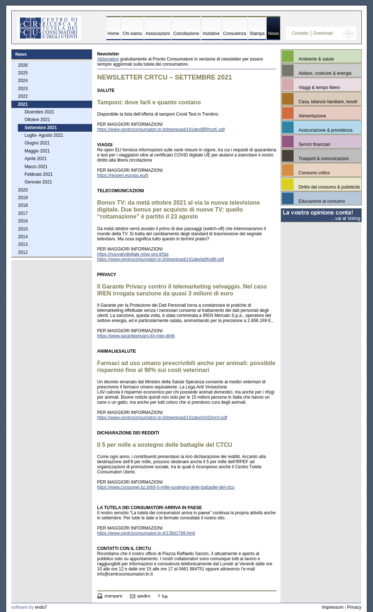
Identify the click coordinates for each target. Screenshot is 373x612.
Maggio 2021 (37, 151)
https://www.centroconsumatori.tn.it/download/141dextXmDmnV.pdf (162, 417)
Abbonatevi (108, 59)
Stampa (257, 33)
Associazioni (157, 33)
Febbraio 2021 (38, 174)
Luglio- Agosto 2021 (43, 135)
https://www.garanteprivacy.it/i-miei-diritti (136, 335)
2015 (23, 229)
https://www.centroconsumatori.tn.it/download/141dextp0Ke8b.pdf (160, 259)
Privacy (354, 607)
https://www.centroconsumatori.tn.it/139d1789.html (146, 533)
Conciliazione (186, 33)
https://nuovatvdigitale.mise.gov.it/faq (133, 254)
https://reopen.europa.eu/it (122, 175)
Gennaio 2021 (38, 182)
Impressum (332, 607)
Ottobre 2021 (37, 119)
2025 (23, 72)
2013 (23, 244)
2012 (23, 252)
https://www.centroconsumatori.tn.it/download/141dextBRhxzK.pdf (161, 129)
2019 (23, 197)
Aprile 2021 (35, 158)
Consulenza (234, 33)
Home (113, 33)
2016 (23, 221)
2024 (23, 80)
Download (323, 33)
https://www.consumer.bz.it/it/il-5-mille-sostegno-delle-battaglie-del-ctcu (166, 487)
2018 (23, 205)
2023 (23, 88)
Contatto (300, 33)
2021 (23, 104)
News (273, 33)
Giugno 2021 (37, 143)
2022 (23, 96)
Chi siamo (132, 33)
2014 (23, 236)
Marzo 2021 (35, 166)
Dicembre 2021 (39, 112)
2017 (23, 213)
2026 (23, 65)
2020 (23, 190)
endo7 (41, 607)
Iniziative (211, 33)
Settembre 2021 (40, 127)
